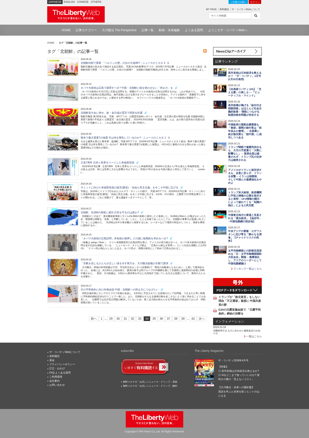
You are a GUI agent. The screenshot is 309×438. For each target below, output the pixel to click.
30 (118, 318)
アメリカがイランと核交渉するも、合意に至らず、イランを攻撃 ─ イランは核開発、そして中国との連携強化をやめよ (245, 176)
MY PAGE (211, 9)
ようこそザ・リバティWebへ (227, 30)
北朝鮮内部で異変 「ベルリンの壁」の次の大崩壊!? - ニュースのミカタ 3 (125, 62)
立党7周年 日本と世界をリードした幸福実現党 (110, 162)
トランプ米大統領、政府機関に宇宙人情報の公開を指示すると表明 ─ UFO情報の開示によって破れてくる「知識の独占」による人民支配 (245, 199)
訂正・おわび (57, 368)
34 (147, 318)
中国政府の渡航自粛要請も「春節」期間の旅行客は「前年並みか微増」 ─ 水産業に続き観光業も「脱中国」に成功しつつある (245, 131)
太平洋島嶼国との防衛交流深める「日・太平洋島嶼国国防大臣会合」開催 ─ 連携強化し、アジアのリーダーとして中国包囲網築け (245, 257)
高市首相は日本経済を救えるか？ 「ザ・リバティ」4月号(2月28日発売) (245, 76)
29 (111, 318)
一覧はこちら (253, 336)
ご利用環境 (55, 376)
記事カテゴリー (86, 30)
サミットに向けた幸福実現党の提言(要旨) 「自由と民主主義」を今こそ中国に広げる (132, 187)
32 (132, 318)
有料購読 (224, 9)
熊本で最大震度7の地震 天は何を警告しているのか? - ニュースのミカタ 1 (126, 137)
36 (161, 318)
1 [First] (101, 318)
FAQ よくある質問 (60, 372)
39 (183, 318)
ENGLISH (69, 1)
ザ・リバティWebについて (246, 9)
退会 (52, 360)
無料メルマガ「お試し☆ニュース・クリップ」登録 (150, 381)
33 (139, 318)
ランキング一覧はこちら (246, 268)
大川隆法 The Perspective (119, 30)
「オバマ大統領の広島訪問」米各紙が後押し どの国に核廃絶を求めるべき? (127, 238)
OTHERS (96, 1)
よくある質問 (194, 30)
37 (168, 318)
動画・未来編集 (169, 30)
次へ (202, 318)
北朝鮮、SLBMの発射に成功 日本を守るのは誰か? (112, 212)
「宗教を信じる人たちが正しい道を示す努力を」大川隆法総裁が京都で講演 (127, 263)
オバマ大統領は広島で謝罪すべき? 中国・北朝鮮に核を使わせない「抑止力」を (129, 87)
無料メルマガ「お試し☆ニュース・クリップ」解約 (150, 386)
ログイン (255, 2)
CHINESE (83, 1)
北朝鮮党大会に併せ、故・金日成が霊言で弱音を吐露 (114, 112)
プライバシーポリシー (62, 364)
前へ (94, 318)
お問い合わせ (57, 384)
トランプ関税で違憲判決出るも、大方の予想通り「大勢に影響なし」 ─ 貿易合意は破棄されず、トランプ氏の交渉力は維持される (245, 153)
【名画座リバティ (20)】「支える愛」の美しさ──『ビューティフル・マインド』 (245, 92)
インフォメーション (229, 321)
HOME (66, 30)
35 (154, 318)
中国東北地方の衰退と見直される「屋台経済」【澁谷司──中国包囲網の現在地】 (245, 218)
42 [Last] (193, 318)
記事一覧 (148, 30)
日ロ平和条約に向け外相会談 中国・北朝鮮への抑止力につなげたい (122, 289)
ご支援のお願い (238, 2)
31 (125, 318)
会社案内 (54, 380)
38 (175, 318)
